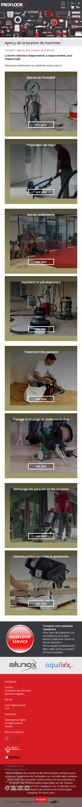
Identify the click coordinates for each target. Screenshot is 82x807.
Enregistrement (13, 723)
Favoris (9, 726)
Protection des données (18, 690)
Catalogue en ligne (15, 719)
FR (79, 3)
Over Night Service (15, 705)
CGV (7, 708)
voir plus (41, 124)
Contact (9, 687)
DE (72, 3)
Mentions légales (14, 693)
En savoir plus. (47, 792)
